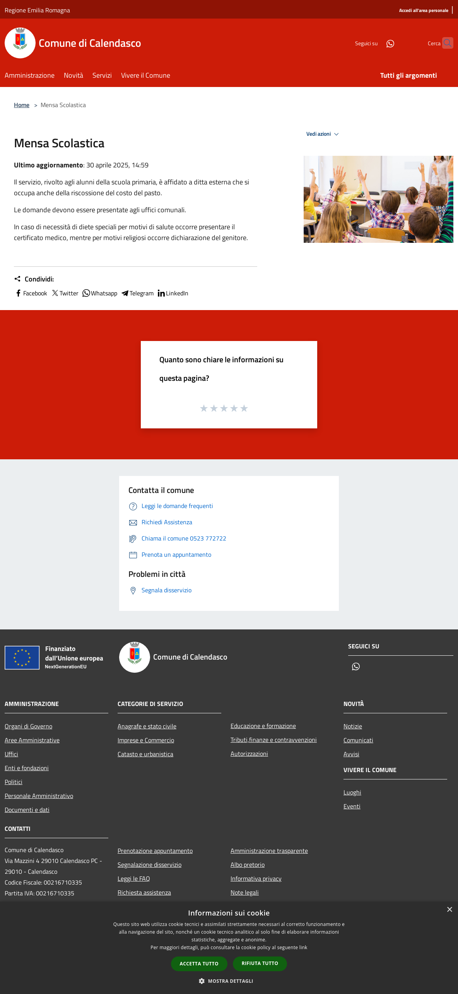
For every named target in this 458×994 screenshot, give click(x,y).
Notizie (353, 726)
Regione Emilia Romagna (37, 10)
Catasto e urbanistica (145, 754)
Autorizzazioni (249, 753)
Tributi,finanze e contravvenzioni (274, 739)
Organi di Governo (28, 726)
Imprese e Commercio (146, 740)
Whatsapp (99, 293)
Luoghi (352, 792)
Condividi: (34, 279)
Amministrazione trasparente (269, 850)
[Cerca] (444, 43)
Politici (13, 781)
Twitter (64, 293)
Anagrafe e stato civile (147, 726)
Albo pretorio (248, 864)
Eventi (352, 806)
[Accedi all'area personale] (423, 10)
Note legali (245, 892)
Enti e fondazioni (27, 767)
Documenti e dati (27, 809)
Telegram (137, 293)
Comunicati (358, 740)
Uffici (11, 754)
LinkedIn (172, 293)
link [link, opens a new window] (303, 947)
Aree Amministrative (32, 740)
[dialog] (229, 948)
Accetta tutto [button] (199, 963)
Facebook (30, 293)
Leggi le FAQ (134, 878)
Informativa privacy (256, 878)
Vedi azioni (323, 134)
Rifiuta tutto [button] (260, 963)
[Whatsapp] (375, 43)
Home (21, 104)
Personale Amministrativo (39, 795)
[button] (229, 981)
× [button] (449, 910)
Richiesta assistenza (144, 892)
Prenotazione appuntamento (155, 850)
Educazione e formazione (263, 725)
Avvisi (351, 754)
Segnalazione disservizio (149, 864)
